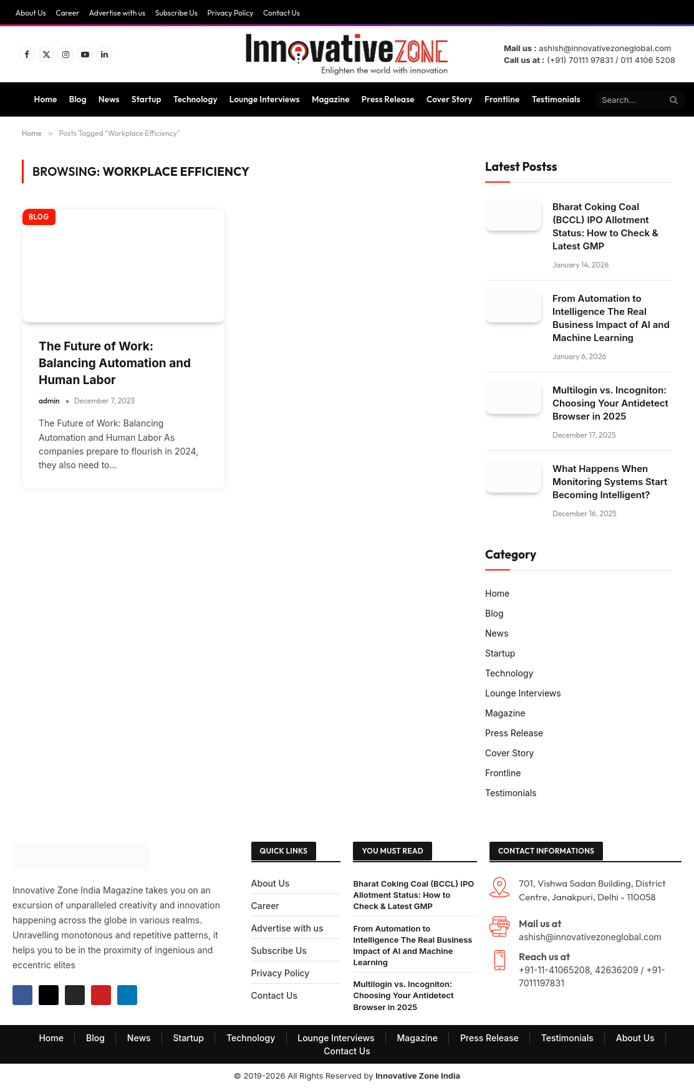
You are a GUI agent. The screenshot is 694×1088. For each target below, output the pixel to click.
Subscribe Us (176, 12)
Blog (78, 99)
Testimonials (556, 99)
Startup (146, 99)
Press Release (388, 99)
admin (49, 400)
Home (45, 99)
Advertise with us (117, 12)
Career (67, 12)
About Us (31, 12)
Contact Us (281, 12)
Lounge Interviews (264, 99)
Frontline (501, 99)
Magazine (331, 99)
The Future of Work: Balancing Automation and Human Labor (115, 363)
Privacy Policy (230, 12)
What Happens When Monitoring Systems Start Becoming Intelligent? (609, 482)
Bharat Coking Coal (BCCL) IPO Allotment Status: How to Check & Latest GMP (605, 226)
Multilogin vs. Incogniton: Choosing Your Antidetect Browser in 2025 (610, 403)
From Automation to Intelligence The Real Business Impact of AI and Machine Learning (611, 318)
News (109, 99)
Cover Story (450, 99)
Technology (195, 99)
